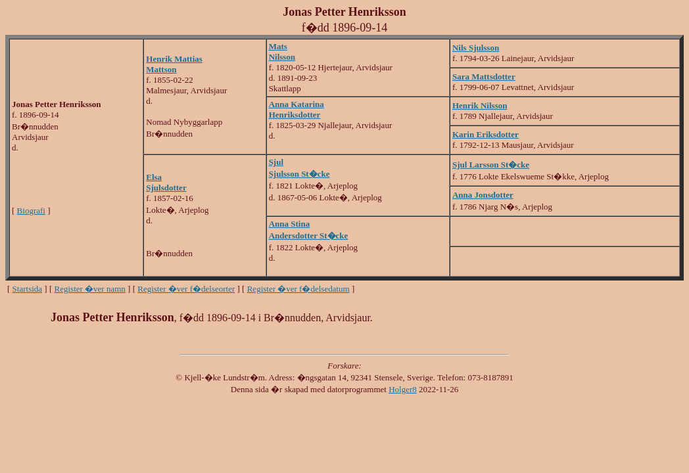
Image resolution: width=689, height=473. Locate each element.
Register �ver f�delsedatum (298, 289)
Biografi (31, 210)
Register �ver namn (90, 289)
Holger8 (403, 389)
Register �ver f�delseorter (186, 289)
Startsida (27, 289)
